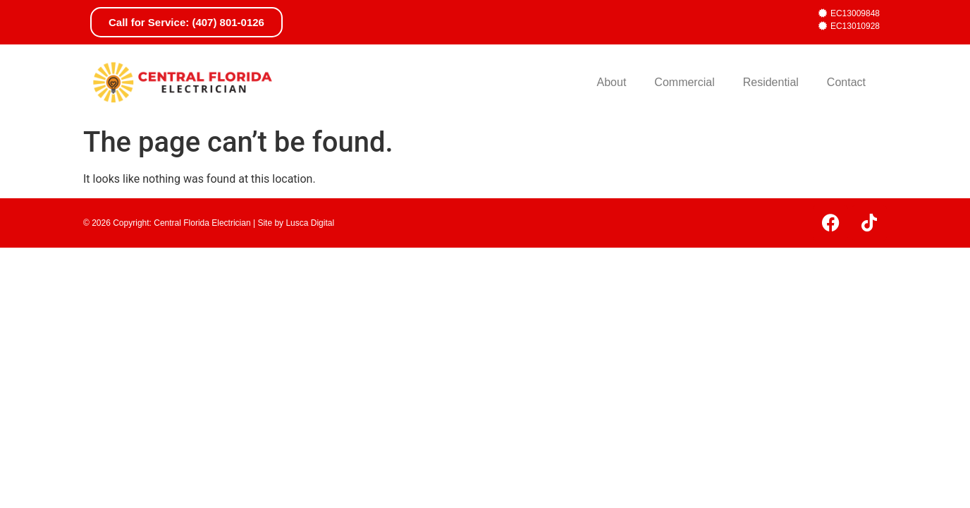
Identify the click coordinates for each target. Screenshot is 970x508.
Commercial (684, 82)
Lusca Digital (310, 223)
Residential (771, 82)
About (612, 82)
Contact (846, 82)
